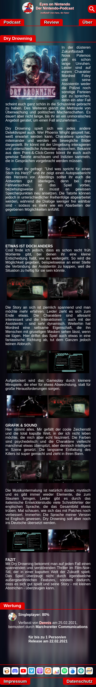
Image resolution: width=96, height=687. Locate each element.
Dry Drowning (18, 38)
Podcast (12, 22)
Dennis (45, 623)
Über (87, 22)
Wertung (12, 605)
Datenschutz (79, 681)
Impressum (15, 681)
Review (51, 22)
